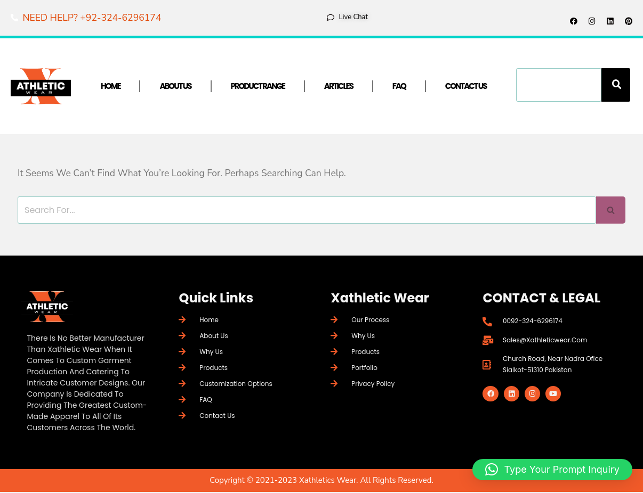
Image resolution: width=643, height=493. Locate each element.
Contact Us (466, 87)
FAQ (399, 87)
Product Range (257, 87)
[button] (552, 469)
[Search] (615, 85)
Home (110, 87)
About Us (175, 87)
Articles (338, 87)
